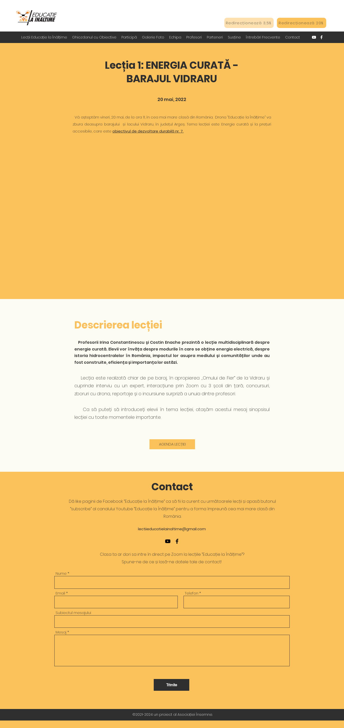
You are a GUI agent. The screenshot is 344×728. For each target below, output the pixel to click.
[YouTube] (313, 37)
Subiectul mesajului (73, 612)
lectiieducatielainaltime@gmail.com (172, 529)
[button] (94, 37)
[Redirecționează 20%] (301, 23)
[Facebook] (321, 37)
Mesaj (61, 632)
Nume (61, 573)
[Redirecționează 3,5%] (249, 23)
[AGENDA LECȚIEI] (172, 444)
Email (60, 593)
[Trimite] (171, 685)
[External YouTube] (171, 221)
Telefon (191, 593)
